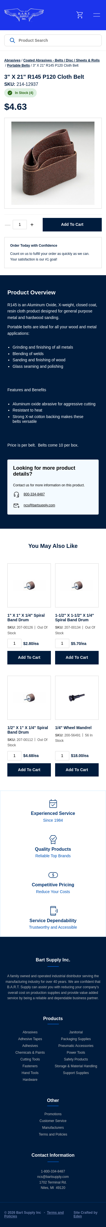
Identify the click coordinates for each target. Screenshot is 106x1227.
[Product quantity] (20, 224)
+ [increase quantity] (32, 225)
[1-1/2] (77, 588)
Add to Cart (72, 224)
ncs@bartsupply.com (39, 505)
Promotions (53, 1114)
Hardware (30, 1080)
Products (53, 1018)
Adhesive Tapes (30, 1039)
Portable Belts (18, 65)
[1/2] (29, 700)
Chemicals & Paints (30, 1053)
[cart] (80, 15)
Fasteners (30, 1066)
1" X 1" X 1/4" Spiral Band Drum (26, 617)
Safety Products (76, 1059)
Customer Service (53, 1121)
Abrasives (12, 60)
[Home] (24, 15)
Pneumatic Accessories (76, 1046)
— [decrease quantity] (7, 225)
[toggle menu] (97, 15)
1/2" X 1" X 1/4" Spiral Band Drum (27, 729)
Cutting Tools (30, 1059)
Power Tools (76, 1053)
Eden (77, 1216)
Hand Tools (30, 1073)
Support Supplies (76, 1073)
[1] (29, 588)
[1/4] (77, 700)
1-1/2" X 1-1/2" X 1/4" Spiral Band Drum (74, 617)
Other (53, 1100)
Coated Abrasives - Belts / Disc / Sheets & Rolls (61, 60)
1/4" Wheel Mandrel (73, 727)
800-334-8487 (34, 494)
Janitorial (76, 1032)
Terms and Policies (53, 1134)
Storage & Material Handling (76, 1066)
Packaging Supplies (76, 1039)
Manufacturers (53, 1128)
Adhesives (30, 1046)
